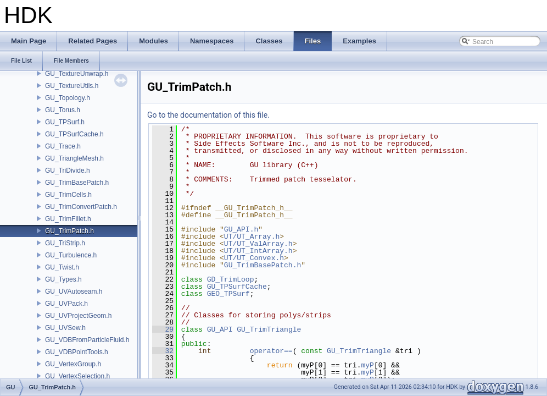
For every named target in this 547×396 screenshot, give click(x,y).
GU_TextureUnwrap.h (76, 74)
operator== (271, 351)
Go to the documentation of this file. (208, 115)
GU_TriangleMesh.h (74, 158)
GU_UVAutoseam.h (74, 291)
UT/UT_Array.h (252, 236)
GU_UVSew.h (65, 328)
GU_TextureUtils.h (71, 86)
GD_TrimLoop (230, 279)
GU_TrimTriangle (269, 329)
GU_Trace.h (63, 146)
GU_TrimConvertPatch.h (81, 207)
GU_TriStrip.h (65, 243)
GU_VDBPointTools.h (76, 352)
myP (367, 365)
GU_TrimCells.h (68, 195)
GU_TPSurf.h (65, 122)
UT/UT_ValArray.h (258, 244)
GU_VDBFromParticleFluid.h (87, 340)
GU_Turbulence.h (71, 255)
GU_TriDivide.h (67, 170)
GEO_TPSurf (228, 294)
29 (163, 329)
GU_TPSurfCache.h (74, 134)
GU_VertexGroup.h (73, 364)
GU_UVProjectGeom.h (78, 316)
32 (163, 351)
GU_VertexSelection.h (77, 376)
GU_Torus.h (62, 110)
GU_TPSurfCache (237, 287)
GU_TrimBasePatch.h (77, 182)
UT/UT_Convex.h (254, 258)
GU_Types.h (63, 279)
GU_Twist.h (62, 267)
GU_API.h (241, 229)
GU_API (220, 329)
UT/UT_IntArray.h (258, 251)
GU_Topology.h (67, 98)
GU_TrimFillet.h (68, 219)
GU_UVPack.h (66, 303)
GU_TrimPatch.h (69, 231)
